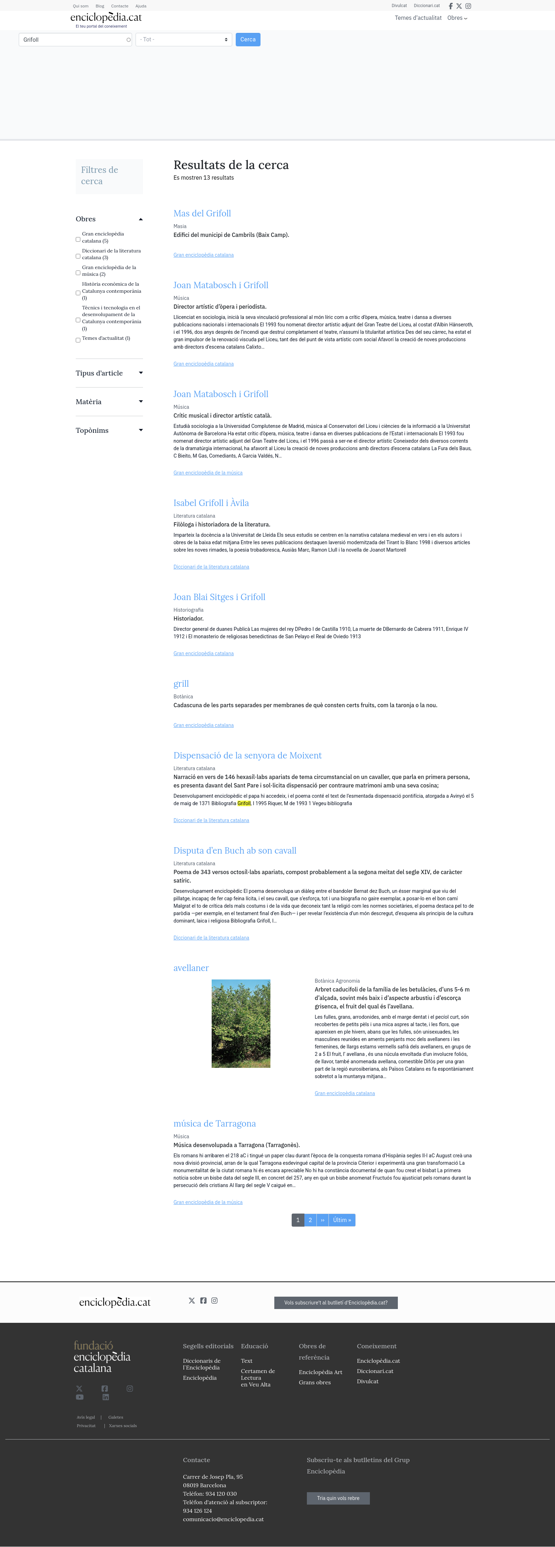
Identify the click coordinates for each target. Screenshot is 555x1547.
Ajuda (141, 5)
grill (181, 683)
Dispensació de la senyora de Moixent (247, 755)
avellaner (191, 967)
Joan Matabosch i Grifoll (220, 285)
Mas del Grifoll (202, 213)
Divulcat (399, 5)
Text (247, 1360)
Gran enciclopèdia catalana (203, 255)
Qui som (80, 5)
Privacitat (86, 1425)
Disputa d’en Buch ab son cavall (234, 850)
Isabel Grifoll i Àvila (211, 503)
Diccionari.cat (427, 5)
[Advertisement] (415, 84)
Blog (100, 5)
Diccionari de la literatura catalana (211, 567)
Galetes (115, 1417)
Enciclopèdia (200, 1377)
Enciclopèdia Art (321, 1372)
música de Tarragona (214, 1123)
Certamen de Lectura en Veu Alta (258, 1377)
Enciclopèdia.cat (378, 1360)
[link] (109, 219)
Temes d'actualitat (418, 17)
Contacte (119, 5)
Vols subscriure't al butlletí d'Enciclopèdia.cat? (336, 1302)
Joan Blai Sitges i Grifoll (219, 597)
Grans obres (315, 1382)
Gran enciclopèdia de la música (207, 473)
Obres (455, 17)
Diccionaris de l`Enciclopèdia (202, 1364)
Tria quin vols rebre (338, 1498)
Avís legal (86, 1417)
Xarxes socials (123, 1425)
